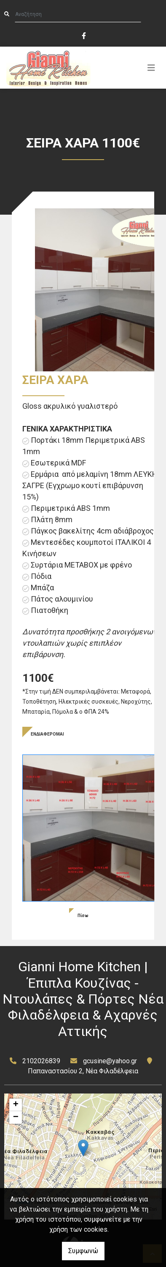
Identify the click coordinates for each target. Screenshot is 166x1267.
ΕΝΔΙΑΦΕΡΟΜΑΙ (47, 734)
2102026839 (41, 1061)
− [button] (16, 1117)
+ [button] (16, 1105)
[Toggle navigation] (151, 68)
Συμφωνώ (83, 1251)
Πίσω (83, 915)
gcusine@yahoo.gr (110, 1061)
